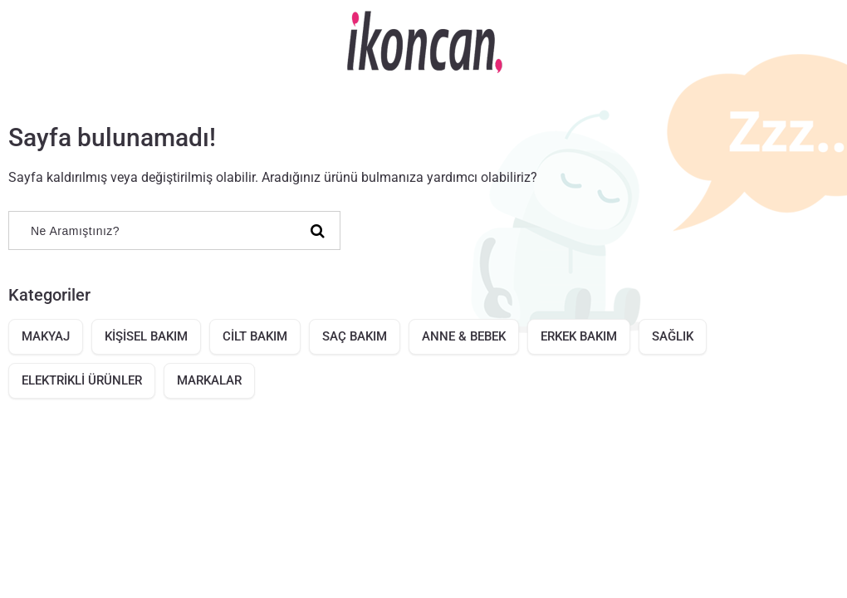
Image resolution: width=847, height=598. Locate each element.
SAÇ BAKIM (354, 336)
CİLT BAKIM (255, 336)
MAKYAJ (46, 336)
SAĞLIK (672, 336)
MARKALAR (209, 380)
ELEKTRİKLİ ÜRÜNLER (82, 380)
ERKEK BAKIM (579, 336)
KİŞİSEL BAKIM (146, 336)
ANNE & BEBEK (464, 336)
